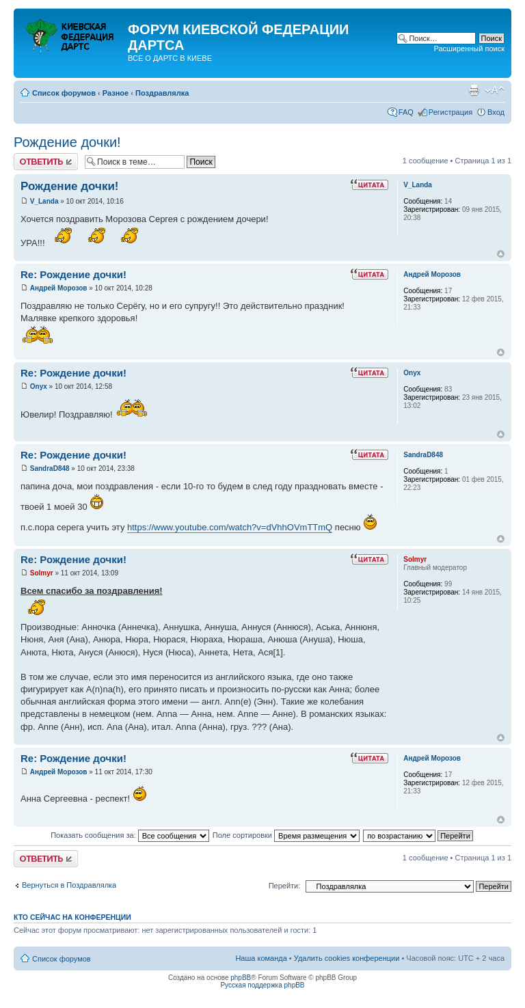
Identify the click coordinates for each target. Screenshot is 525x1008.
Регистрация (450, 112)
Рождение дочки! (67, 142)
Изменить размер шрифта (494, 90)
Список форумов (64, 93)
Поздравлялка (162, 93)
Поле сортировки (286, 835)
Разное (116, 93)
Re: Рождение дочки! (73, 274)
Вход (495, 112)
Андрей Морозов (59, 288)
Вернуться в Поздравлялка (69, 885)
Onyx (38, 386)
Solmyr (41, 573)
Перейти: (285, 886)
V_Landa (44, 201)
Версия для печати (473, 90)
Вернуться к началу (500, 254)
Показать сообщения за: (130, 835)
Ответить (46, 161)
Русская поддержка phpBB (262, 985)
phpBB (240, 977)
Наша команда (260, 958)
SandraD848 (50, 468)
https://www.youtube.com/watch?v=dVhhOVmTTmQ (229, 527)
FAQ (406, 112)
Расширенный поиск (468, 48)
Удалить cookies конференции (347, 958)
